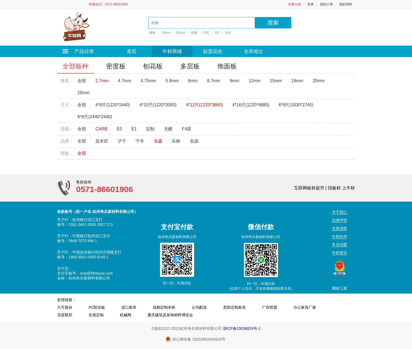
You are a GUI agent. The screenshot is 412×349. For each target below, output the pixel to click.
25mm (180, 33)
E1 (134, 129)
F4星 (186, 129)
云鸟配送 (199, 307)
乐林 (176, 141)
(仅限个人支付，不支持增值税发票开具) (261, 289)
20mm (319, 80)
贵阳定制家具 (234, 307)
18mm (165, 33)
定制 (150, 129)
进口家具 (128, 307)
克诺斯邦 (64, 315)
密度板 (116, 66)
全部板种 (76, 66)
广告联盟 (269, 307)
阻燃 (194, 33)
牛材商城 (172, 51)
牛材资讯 (339, 253)
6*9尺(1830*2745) (296, 105)
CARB (101, 129)
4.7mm (124, 80)
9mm (234, 80)
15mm (276, 80)
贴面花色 (213, 51)
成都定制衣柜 (164, 307)
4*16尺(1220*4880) (250, 105)
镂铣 (152, 33)
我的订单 (326, 4)
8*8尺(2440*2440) (94, 116)
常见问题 (339, 244)
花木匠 (101, 141)
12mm (254, 80)
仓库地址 (253, 51)
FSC (206, 33)
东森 (158, 141)
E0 (217, 33)
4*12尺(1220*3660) (204, 105)
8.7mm (213, 80)
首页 (131, 51)
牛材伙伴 (339, 236)
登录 (310, 4)
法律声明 (339, 220)
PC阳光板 (97, 307)
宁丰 (140, 141)
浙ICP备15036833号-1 (242, 328)
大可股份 (64, 307)
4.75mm (148, 80)
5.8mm (172, 80)
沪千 (122, 141)
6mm (193, 80)
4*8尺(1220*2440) (112, 105)
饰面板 (227, 66)
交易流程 (339, 228)
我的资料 (345, 4)
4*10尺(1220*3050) (157, 105)
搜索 (273, 22)
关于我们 (339, 212)
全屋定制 (96, 315)
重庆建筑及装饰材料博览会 (170, 315)
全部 (81, 80)
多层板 (190, 66)
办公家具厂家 (304, 307)
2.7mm (102, 80)
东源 (194, 141)
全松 (228, 33)
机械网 (125, 315)
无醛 (168, 129)
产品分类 (79, 51)
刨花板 (153, 66)
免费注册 (294, 4)
